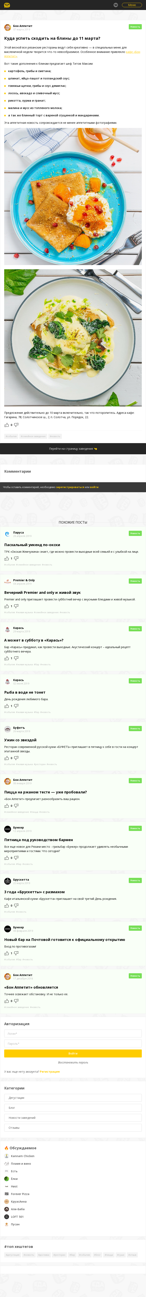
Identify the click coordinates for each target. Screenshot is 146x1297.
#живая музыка (24, 612)
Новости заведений (22, 1118)
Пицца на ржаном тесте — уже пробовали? (45, 792)
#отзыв (132, 1254)
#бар (36, 664)
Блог (12, 1108)
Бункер (18, 827)
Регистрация (50, 1071)
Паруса (18, 532)
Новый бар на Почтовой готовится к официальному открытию (64, 939)
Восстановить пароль (73, 1062)
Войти (73, 1053)
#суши (120, 1254)
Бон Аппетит (22, 26)
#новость (55, 436)
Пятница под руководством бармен (38, 839)
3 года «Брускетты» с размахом (34, 891)
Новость (135, 26)
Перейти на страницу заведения (71, 448)
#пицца (34, 811)
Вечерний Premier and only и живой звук (42, 592)
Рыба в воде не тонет (24, 692)
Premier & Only (24, 580)
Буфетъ (19, 728)
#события (11, 436)
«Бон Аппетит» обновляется (31, 987)
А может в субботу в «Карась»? (33, 640)
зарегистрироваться (70, 487)
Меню (132, 5)
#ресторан (40, 764)
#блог (97, 1254)
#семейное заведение (33, 436)
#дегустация (12, 1254)
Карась (18, 628)
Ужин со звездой (20, 740)
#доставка (43, 1254)
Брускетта (21, 879)
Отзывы (14, 1128)
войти (94, 487)
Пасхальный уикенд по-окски (32, 544)
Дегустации (16, 1098)
